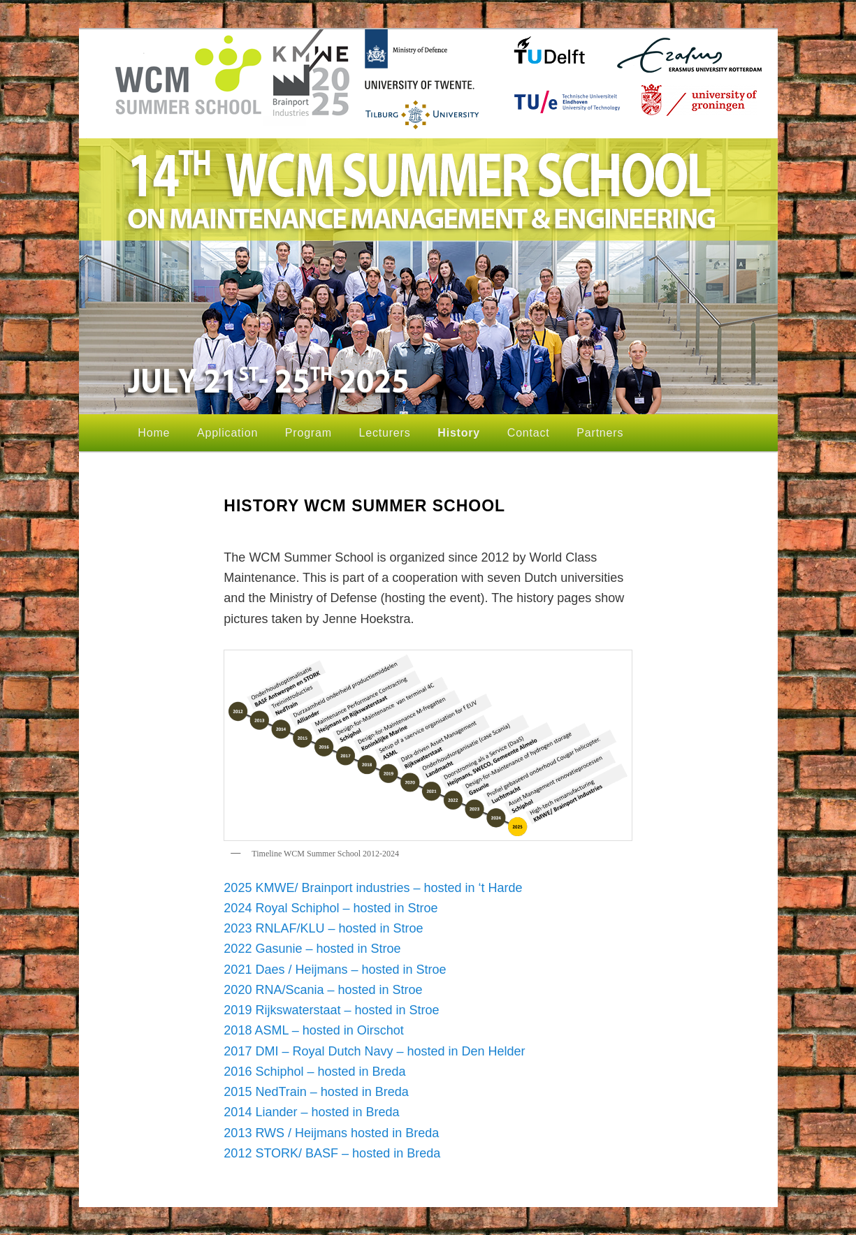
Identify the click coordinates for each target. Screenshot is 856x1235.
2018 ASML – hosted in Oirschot (313, 1030)
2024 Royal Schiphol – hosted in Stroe (330, 908)
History (458, 433)
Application (227, 433)
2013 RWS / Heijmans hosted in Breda (331, 1133)
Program (308, 433)
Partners (599, 433)
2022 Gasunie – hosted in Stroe (312, 949)
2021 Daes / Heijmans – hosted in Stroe (335, 970)
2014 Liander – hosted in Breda (311, 1112)
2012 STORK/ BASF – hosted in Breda (332, 1153)
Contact (528, 433)
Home (154, 433)
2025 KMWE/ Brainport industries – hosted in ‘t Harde (373, 888)
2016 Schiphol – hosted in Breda (314, 1072)
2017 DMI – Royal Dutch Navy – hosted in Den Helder (376, 1051)
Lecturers (385, 433)
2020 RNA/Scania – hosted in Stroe (323, 990)
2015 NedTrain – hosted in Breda (316, 1092)
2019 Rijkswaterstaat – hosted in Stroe (331, 1010)
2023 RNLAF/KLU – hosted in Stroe (323, 928)
